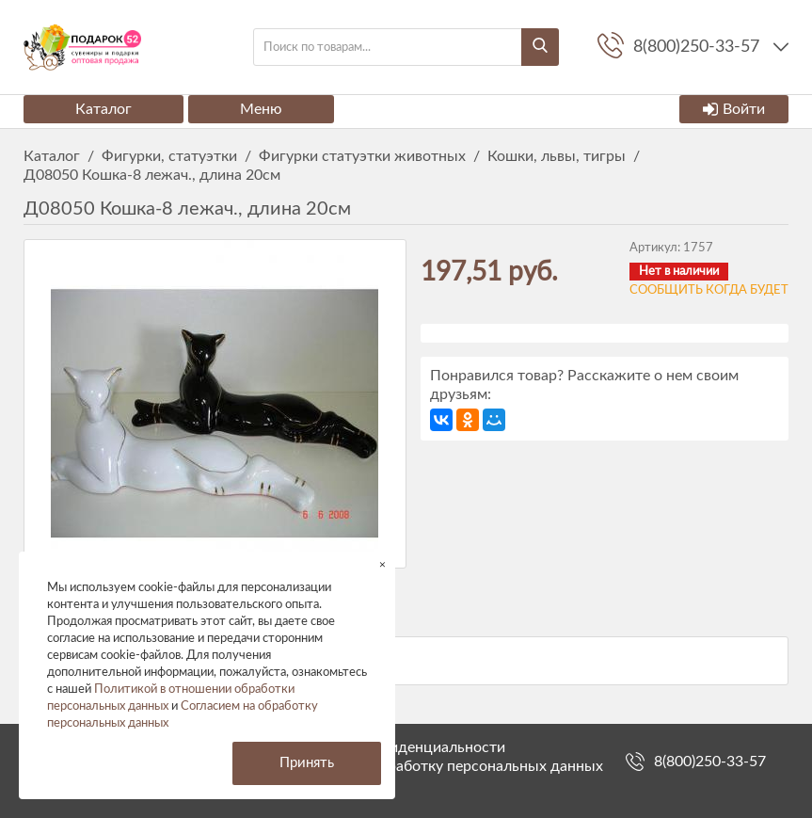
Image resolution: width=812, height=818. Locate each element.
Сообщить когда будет (708, 290)
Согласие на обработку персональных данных (443, 766)
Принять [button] (306, 763)
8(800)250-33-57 (710, 761)
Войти (734, 109)
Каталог (103, 109)
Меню (261, 109)
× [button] (382, 564)
